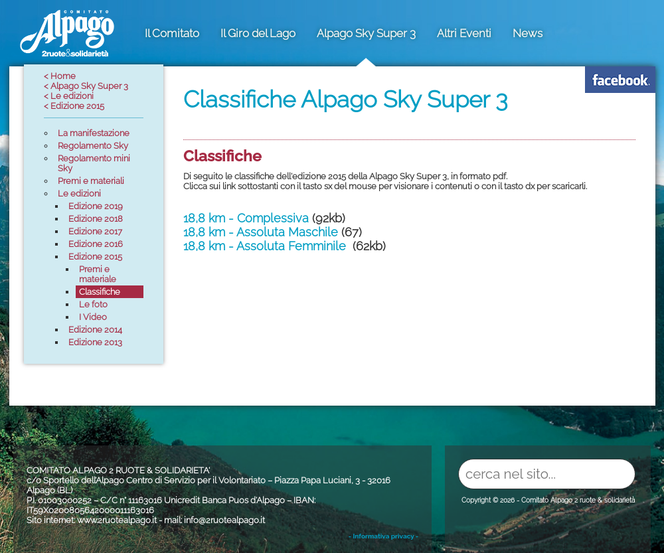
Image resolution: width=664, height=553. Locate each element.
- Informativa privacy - (383, 536)
